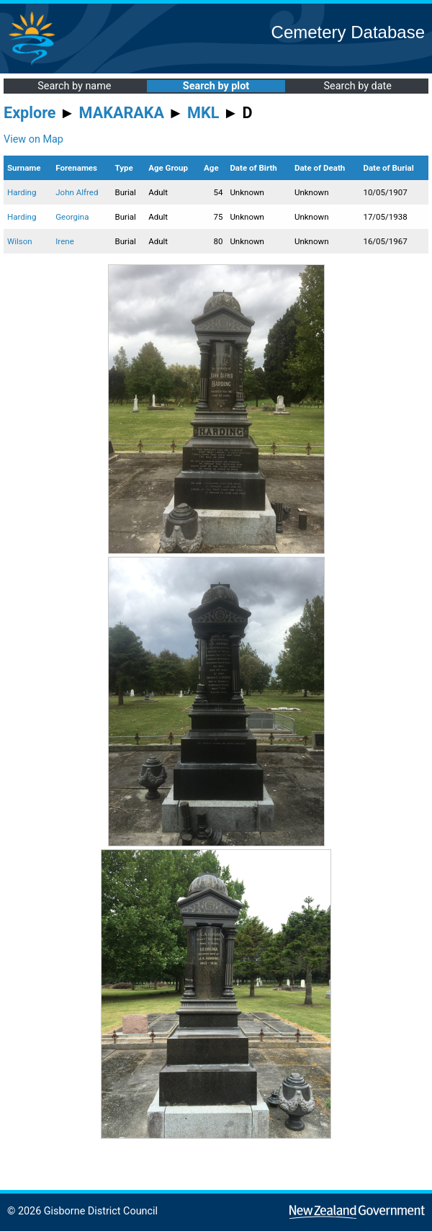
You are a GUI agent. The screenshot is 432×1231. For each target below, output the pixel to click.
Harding (21, 192)
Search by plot (216, 86)
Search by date (357, 86)
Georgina (72, 217)
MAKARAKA (121, 113)
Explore (30, 113)
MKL (203, 113)
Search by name (74, 86)
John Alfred (76, 192)
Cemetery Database (348, 32)
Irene (64, 241)
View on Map (33, 139)
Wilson (19, 241)
